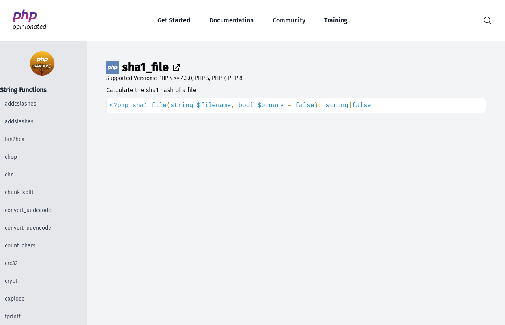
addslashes (19, 121)
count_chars (20, 245)
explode (15, 298)
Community (289, 20)
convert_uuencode (28, 228)
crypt (11, 281)
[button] (487, 20)
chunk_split (19, 192)
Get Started (174, 20)
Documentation (231, 20)
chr (9, 174)
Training (336, 20)
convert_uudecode (28, 210)
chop (11, 157)
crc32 (11, 263)
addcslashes (20, 103)
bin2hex (14, 139)
